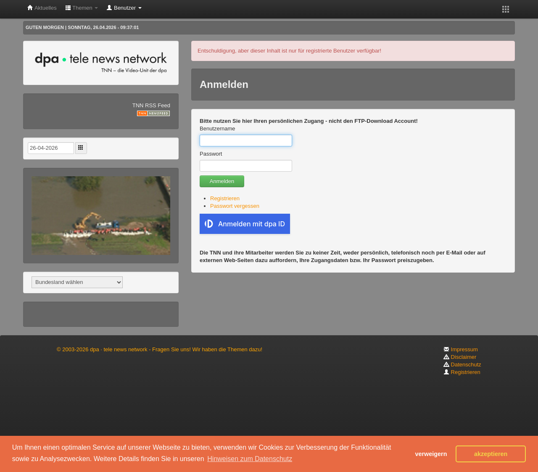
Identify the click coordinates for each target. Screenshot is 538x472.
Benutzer (123, 8)
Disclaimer (459, 357)
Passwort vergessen (234, 206)
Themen (81, 8)
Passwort (211, 154)
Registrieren (225, 198)
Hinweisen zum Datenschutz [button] (249, 458)
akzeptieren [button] (490, 454)
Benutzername (217, 128)
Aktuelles (42, 8)
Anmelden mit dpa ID (245, 224)
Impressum (460, 349)
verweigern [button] (431, 454)
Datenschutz (462, 364)
